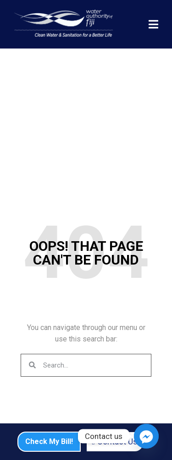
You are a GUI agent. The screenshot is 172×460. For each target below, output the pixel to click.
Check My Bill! (49, 441)
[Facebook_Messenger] (146, 436)
